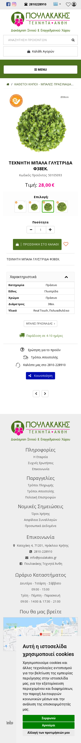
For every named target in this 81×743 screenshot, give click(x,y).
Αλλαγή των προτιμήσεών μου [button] (48, 732)
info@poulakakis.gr (43, 557)
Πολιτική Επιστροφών (40, 497)
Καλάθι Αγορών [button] (40, 51)
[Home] (7, 84)
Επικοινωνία (40, 469)
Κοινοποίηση (40, 376)
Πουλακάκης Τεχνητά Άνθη (43, 564)
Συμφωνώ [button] (49, 718)
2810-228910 (56, 365)
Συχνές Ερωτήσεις (40, 463)
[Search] (40, 40)
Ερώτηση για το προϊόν (44, 350)
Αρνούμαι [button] (48, 725)
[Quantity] (40, 229)
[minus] (31, 229)
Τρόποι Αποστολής (44, 357)
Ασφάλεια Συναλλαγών (40, 520)
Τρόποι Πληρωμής (40, 485)
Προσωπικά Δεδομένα (40, 526)
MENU (55, 69)
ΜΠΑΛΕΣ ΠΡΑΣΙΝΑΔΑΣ (40, 323)
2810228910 (35, 4)
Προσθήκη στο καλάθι (37, 244)
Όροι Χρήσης (41, 514)
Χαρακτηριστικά (23, 276)
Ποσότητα (40, 222)
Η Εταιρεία (40, 457)
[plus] (50, 229)
